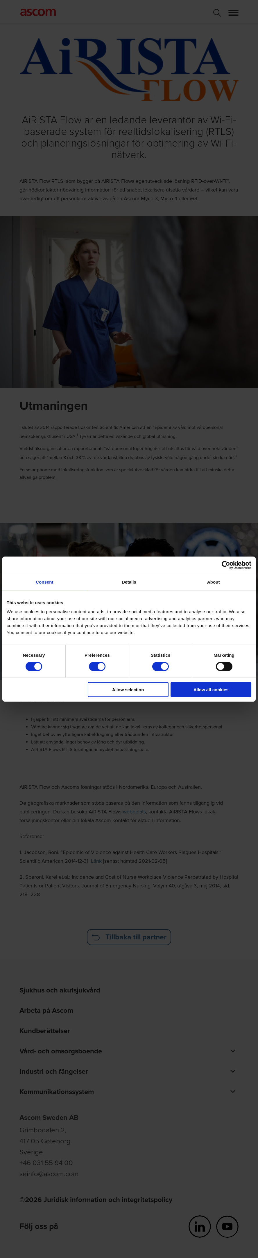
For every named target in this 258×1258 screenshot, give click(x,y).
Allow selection (128, 689)
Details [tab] (129, 581)
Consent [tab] (44, 581)
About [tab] (213, 581)
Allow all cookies (211, 689)
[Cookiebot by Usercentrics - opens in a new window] (225, 565)
